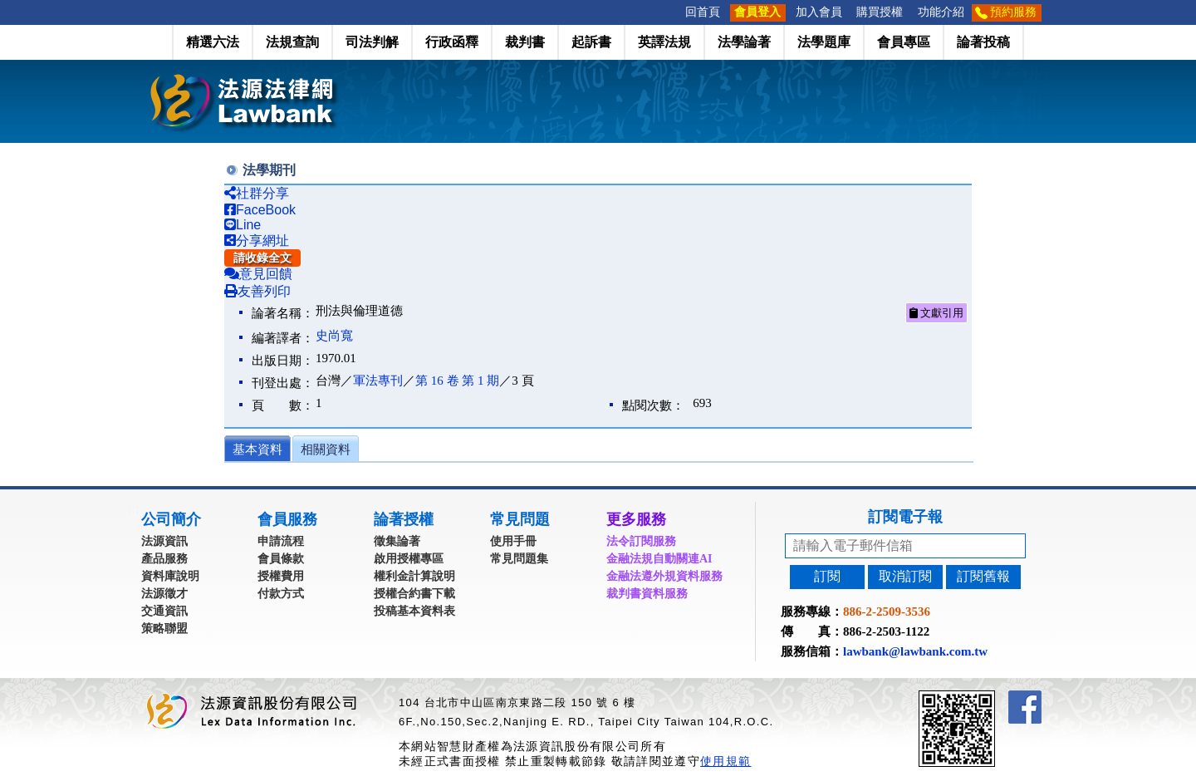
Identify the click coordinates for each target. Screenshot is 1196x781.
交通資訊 (164, 611)
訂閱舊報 (983, 576)
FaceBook (260, 210)
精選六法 (212, 42)
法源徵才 (164, 593)
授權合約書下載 (414, 593)
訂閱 (827, 576)
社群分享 (256, 193)
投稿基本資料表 (414, 611)
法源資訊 (164, 541)
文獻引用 (936, 313)
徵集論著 (397, 541)
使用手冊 (513, 541)
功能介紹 (941, 12)
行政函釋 (451, 42)
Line (242, 225)
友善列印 (257, 291)
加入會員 (819, 12)
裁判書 (525, 42)
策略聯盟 (164, 628)
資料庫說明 (170, 576)
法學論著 (744, 42)
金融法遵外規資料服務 (664, 576)
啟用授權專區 (409, 559)
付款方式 (280, 593)
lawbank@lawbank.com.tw (915, 651)
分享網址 (256, 240)
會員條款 (280, 559)
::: (673, 12)
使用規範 (725, 761)
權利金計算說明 (414, 576)
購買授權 (879, 12)
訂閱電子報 (905, 516)
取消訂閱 (905, 576)
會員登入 (757, 12)
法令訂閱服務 (641, 541)
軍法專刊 (378, 380)
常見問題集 (519, 559)
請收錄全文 (262, 258)
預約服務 (1013, 12)
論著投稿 (983, 42)
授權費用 (280, 576)
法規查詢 (292, 42)
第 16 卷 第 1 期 (457, 380)
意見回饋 (258, 274)
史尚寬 (334, 335)
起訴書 (591, 42)
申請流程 (280, 541)
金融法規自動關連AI (659, 559)
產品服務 (164, 559)
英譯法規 (664, 42)
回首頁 (702, 12)
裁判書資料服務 (647, 593)
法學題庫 (823, 42)
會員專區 (903, 42)
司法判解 (372, 42)
